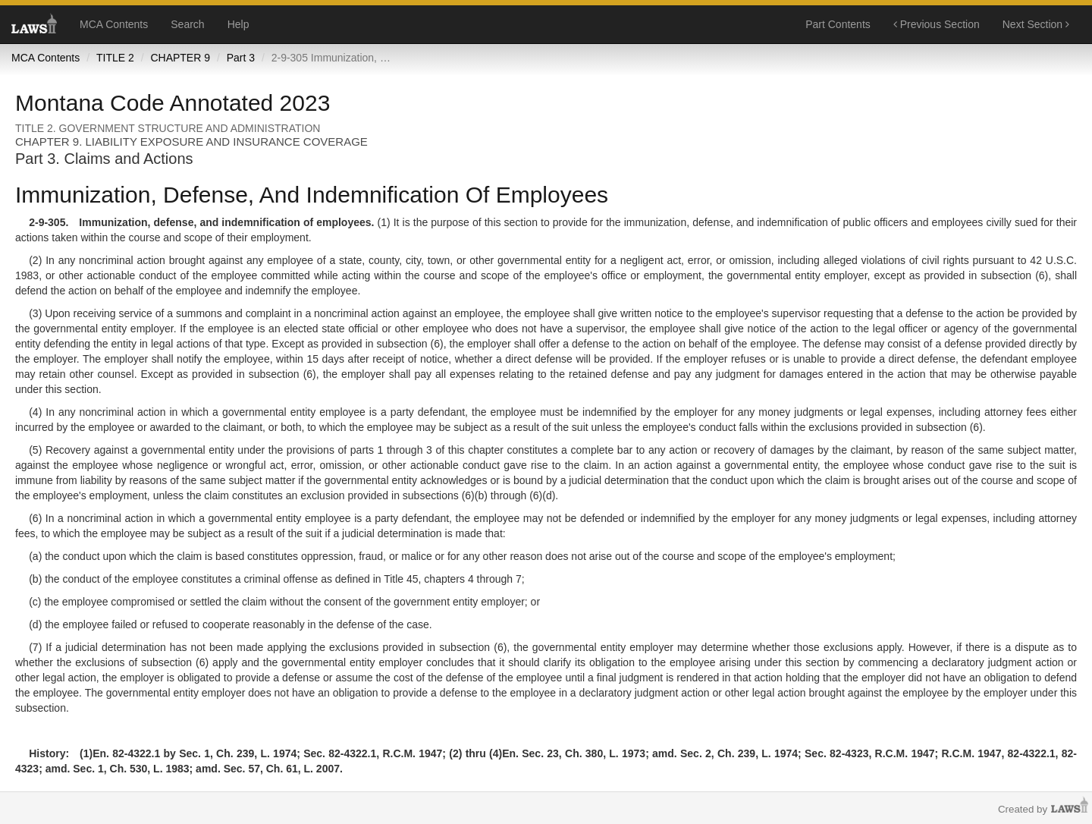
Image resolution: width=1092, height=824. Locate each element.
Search (187, 24)
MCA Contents (114, 24)
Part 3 (241, 58)
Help (238, 24)
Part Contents (838, 24)
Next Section (1036, 24)
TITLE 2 (115, 58)
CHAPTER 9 (180, 58)
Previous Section (936, 24)
